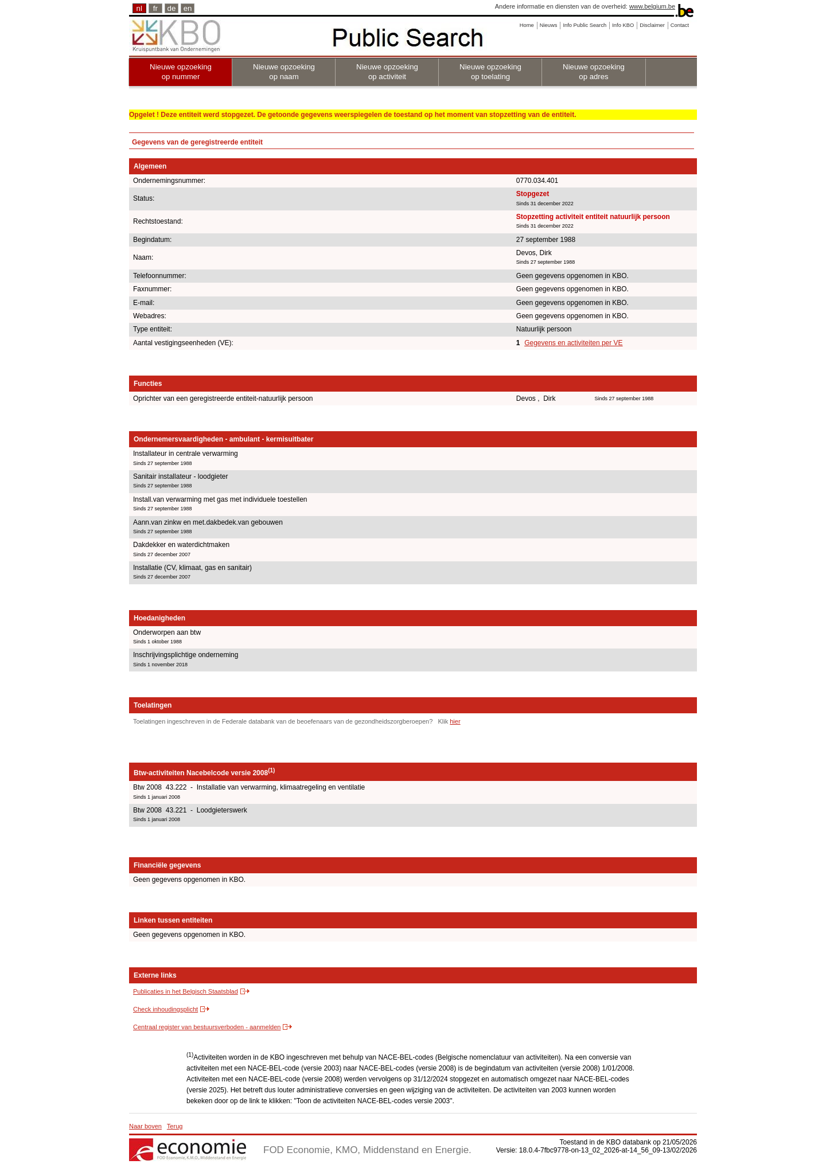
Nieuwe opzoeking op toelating (490, 71)
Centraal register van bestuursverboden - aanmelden (206, 1027)
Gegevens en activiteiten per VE (573, 343)
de (171, 8)
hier (455, 721)
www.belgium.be (652, 6)
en (188, 8)
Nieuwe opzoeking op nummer (181, 71)
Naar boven (145, 1126)
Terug (175, 1126)
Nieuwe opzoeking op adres (594, 71)
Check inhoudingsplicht (165, 1009)
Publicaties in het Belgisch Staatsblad (185, 991)
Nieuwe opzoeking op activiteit (387, 71)
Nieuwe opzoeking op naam (284, 71)
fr (155, 8)
